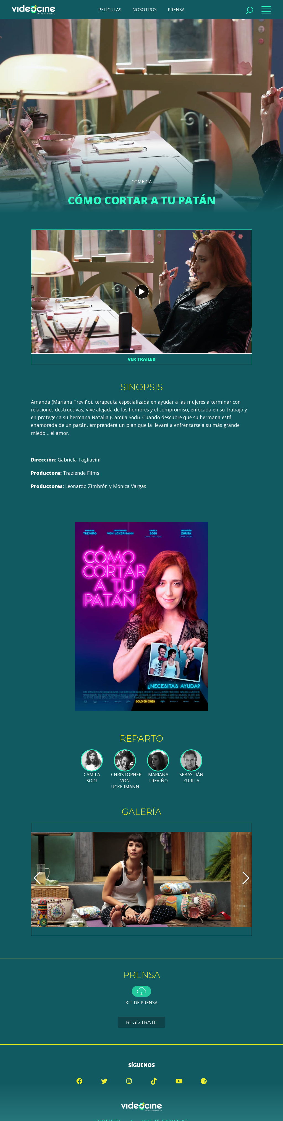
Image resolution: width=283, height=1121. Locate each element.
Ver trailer (141, 359)
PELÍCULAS (109, 10)
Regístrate (141, 1022)
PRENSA (176, 10)
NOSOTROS (144, 10)
